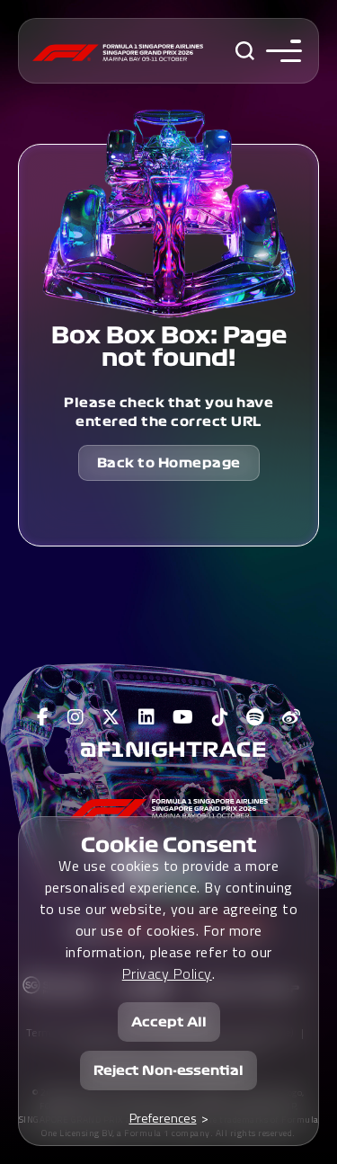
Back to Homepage (169, 463)
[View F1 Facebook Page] (43, 717)
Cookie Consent (169, 845)
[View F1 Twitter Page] (111, 717)
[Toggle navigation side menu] (280, 51)
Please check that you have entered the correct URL (168, 412)
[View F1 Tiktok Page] (220, 717)
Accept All (169, 1022)
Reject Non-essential (168, 1070)
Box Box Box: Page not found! (169, 346)
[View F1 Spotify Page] (255, 717)
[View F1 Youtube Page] (183, 717)
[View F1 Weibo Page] (291, 717)
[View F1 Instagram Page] (75, 717)
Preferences (163, 1117)
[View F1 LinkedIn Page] (146, 717)
